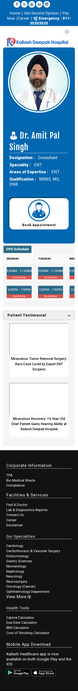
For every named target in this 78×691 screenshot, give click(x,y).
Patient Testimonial (26, 315)
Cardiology (14, 546)
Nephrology (15, 571)
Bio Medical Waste (20, 480)
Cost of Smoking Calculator (28, 633)
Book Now (19, 277)
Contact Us (15, 515)
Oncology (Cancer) (21, 586)
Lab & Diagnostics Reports (27, 510)
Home (15, 13)
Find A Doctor (17, 505)
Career (24, 18)
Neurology (14, 576)
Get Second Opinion (41, 13)
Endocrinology (17, 556)
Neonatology (16, 566)
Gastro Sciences (19, 561)
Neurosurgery (16, 581)
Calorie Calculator (20, 617)
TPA (9, 475)
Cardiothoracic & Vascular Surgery (33, 551)
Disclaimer (14, 525)
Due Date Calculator (21, 622)
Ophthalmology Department (28, 591)
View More (18, 596)
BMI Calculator (17, 628)
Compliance (15, 485)
